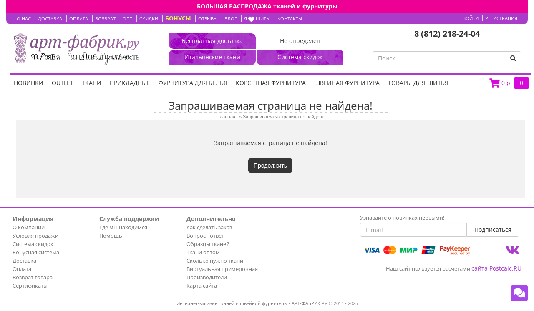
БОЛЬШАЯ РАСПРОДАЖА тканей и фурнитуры (267, 6)
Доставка (24, 260)
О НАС (24, 18)
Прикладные (130, 83)
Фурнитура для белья (193, 83)
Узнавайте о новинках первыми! (402, 218)
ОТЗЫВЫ (207, 18)
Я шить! (257, 18)
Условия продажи (35, 235)
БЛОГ (230, 18)
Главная (226, 116)
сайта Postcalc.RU (496, 268)
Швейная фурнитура (347, 83)
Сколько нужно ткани (214, 260)
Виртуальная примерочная (222, 269)
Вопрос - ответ (205, 235)
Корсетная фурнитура (271, 83)
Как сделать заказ (209, 227)
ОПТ (127, 18)
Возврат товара (33, 277)
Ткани (91, 83)
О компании (29, 227)
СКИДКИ (148, 18)
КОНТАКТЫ (289, 18)
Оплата (22, 269)
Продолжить (270, 165)
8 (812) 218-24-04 (447, 33)
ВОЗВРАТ (105, 18)
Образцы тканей (207, 244)
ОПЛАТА (78, 18)
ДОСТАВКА (50, 18)
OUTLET (62, 83)
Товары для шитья (418, 83)
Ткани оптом (203, 252)
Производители (206, 277)
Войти (471, 18)
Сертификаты (30, 285)
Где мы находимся (123, 227)
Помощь (110, 235)
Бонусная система (36, 252)
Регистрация (501, 18)
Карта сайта (201, 285)
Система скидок (33, 244)
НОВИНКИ (28, 83)
